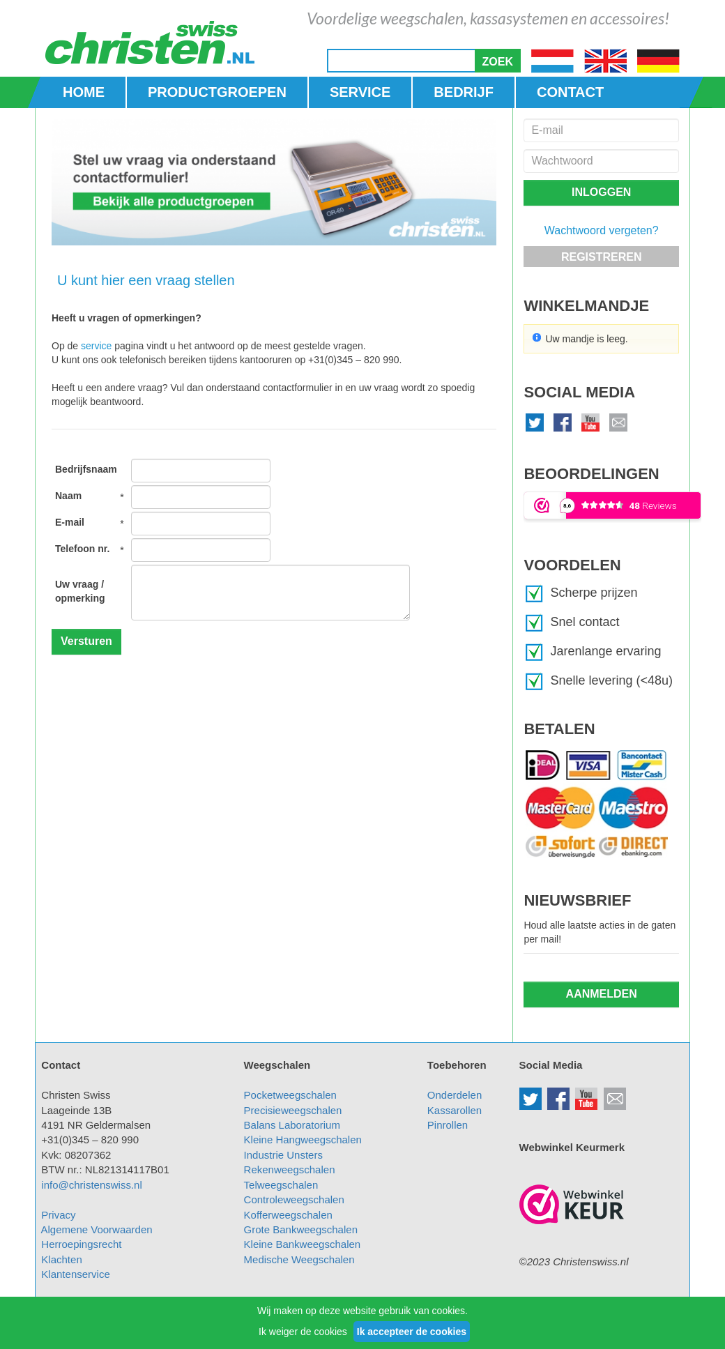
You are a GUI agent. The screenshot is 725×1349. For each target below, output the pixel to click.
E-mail (69, 522)
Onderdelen (454, 1095)
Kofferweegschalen (288, 1215)
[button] (498, 61)
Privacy (58, 1215)
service (96, 345)
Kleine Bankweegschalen (302, 1244)
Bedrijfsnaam (86, 469)
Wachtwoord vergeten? (601, 230)
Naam (68, 495)
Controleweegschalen (294, 1199)
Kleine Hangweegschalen (303, 1139)
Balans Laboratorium (292, 1125)
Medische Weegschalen (299, 1259)
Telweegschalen (281, 1185)
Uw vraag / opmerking (80, 591)
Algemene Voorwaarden (97, 1229)
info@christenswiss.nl (91, 1185)
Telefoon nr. (82, 548)
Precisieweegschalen (293, 1110)
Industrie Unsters (283, 1155)
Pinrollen (447, 1125)
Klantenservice (75, 1274)
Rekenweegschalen (289, 1169)
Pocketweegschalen (290, 1095)
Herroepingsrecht (81, 1244)
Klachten (61, 1259)
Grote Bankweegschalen (301, 1229)
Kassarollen (454, 1110)
